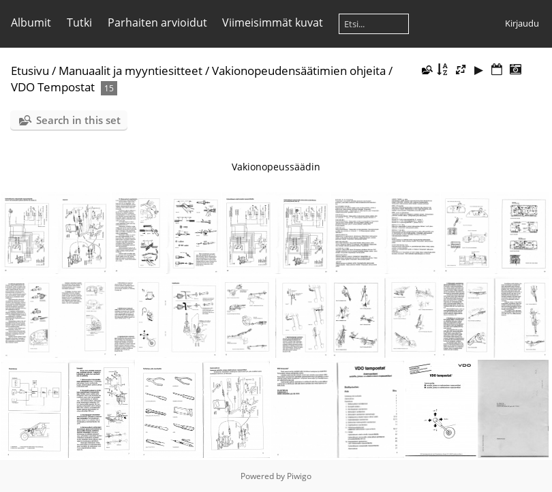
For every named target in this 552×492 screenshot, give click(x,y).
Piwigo (299, 476)
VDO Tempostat (53, 87)
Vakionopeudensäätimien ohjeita (299, 70)
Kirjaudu (522, 23)
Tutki (79, 22)
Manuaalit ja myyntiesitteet (130, 70)
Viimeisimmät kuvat (272, 22)
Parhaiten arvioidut (157, 22)
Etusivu (30, 70)
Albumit (31, 22)
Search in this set (78, 120)
